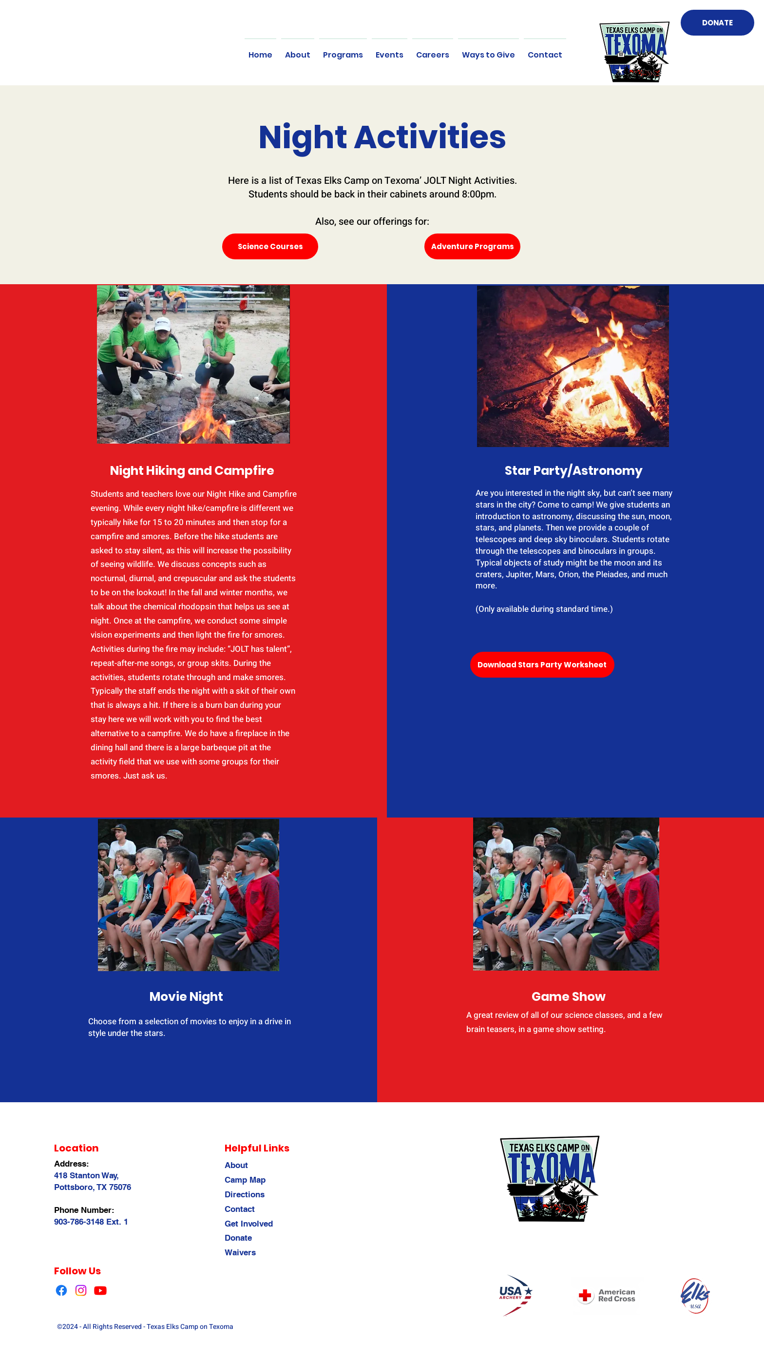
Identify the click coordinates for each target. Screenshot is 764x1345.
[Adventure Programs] (472, 246)
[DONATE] (717, 23)
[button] (298, 51)
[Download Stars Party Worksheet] (542, 665)
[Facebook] (61, 1290)
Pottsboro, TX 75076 (92, 1187)
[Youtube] (100, 1290)
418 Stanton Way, (86, 1175)
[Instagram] (81, 1290)
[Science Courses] (270, 246)
